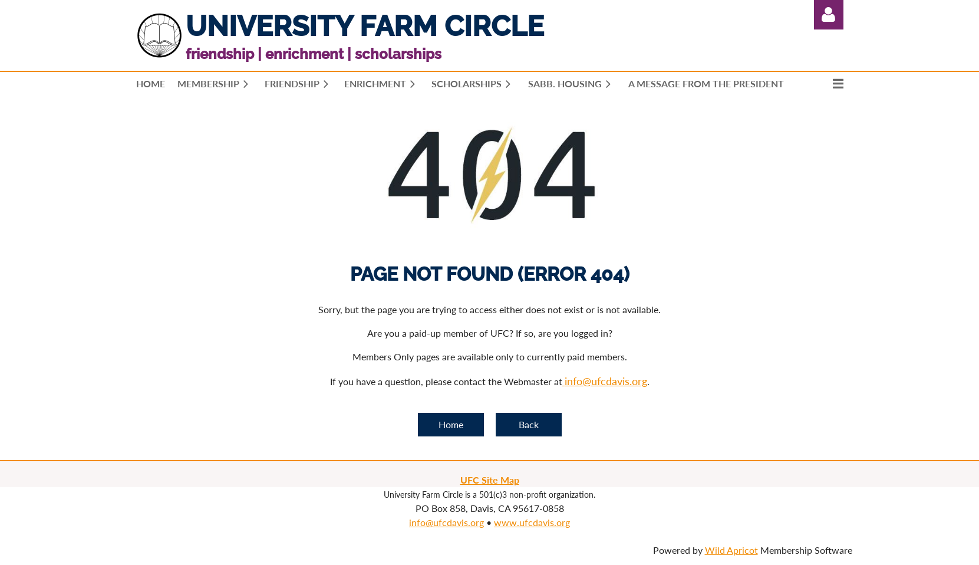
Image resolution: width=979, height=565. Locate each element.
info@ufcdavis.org (446, 522)
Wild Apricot (731, 550)
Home (451, 424)
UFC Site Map (489, 479)
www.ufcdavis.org (532, 522)
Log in (828, 14)
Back (529, 424)
